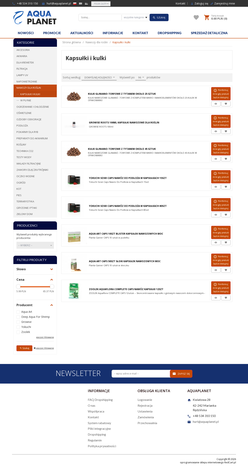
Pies (19, 195)
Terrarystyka (25, 201)
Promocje (52, 33)
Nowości (26, 33)
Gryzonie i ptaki (26, 208)
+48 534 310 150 (25, 3)
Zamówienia (146, 417)
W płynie (25, 100)
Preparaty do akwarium (32, 138)
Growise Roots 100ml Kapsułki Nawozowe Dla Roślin (124, 122)
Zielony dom (24, 214)
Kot (18, 189)
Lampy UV (22, 75)
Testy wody (23, 157)
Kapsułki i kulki (30, 94)
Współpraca (96, 411)
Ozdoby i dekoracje (28, 119)
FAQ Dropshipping (100, 399)
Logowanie (145, 399)
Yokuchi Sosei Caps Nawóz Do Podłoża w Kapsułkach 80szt (128, 206)
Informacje (113, 33)
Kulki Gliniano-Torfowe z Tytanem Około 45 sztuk (122, 149)
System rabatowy (99, 423)
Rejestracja (145, 405)
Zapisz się (181, 373)
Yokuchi (26, 327)
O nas (91, 405)
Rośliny (21, 144)
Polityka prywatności (102, 446)
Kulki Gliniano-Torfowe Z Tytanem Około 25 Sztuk (122, 93)
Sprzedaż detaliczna (209, 33)
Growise (26, 322)
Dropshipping (169, 33)
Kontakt (180, 3)
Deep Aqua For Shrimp (35, 317)
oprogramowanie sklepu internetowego (202, 462)
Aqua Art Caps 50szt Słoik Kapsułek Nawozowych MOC (125, 261)
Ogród (21, 182)
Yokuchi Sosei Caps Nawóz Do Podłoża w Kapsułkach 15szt (128, 178)
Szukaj (24, 348)
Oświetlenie (24, 113)
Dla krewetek (25, 62)
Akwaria (21, 56)
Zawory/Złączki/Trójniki (32, 170)
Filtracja (22, 68)
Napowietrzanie (26, 81)
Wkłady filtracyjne (28, 163)
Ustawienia (145, 411)
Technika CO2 (24, 151)
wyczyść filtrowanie (45, 337)
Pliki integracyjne (99, 428)
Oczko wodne (25, 176)
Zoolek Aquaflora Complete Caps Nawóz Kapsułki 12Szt (126, 289)
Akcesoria (23, 50)
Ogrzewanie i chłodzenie (32, 106)
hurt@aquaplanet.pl (56, 3)
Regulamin (95, 440)
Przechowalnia (147, 423)
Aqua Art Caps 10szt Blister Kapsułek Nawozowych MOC (126, 233)
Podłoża (22, 125)
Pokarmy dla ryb (27, 132)
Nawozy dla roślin (28, 87)
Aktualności (81, 33)
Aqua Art (26, 312)
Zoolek (25, 332)
